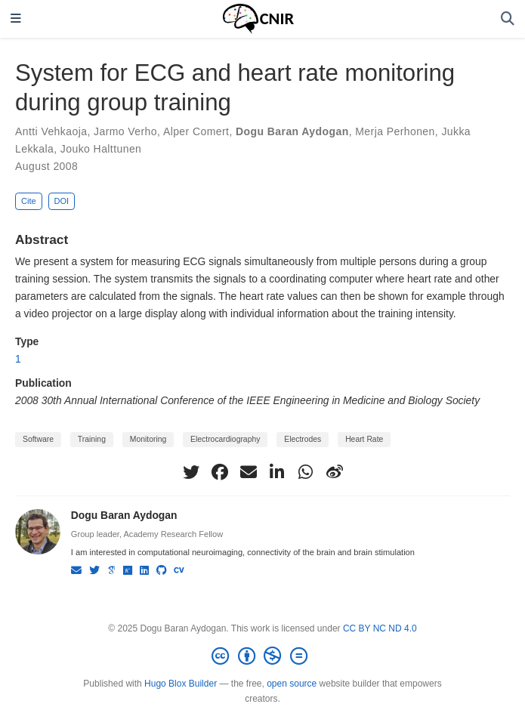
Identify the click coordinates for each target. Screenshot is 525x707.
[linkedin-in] (277, 472)
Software (38, 439)
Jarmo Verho (125, 131)
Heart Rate (364, 439)
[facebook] (219, 472)
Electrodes (302, 439)
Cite (28, 200)
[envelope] (248, 472)
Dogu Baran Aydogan (292, 131)
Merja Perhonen (395, 131)
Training (92, 439)
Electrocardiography (225, 439)
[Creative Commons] (262, 656)
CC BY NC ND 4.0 (380, 628)
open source (292, 683)
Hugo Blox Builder (180, 683)
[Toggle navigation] (16, 19)
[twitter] (191, 472)
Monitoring (148, 439)
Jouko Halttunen (100, 149)
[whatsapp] (306, 472)
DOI (61, 200)
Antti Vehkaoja (51, 131)
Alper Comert (196, 131)
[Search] (507, 19)
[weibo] (334, 472)
